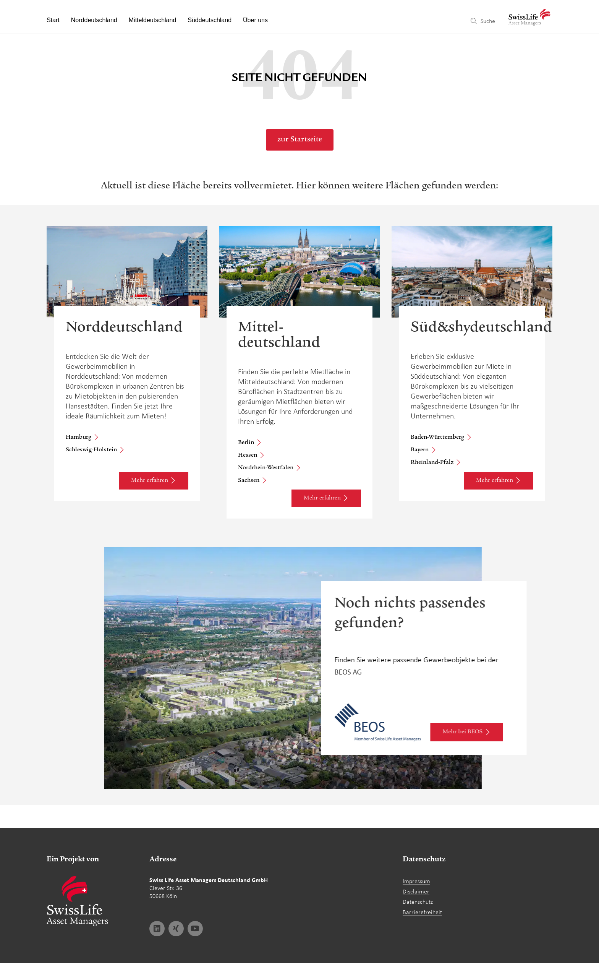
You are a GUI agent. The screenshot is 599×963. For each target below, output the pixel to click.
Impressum (416, 881)
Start (53, 20)
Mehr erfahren (149, 481)
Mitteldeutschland (152, 20)
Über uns (255, 20)
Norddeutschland (94, 20)
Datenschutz (418, 901)
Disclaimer (416, 891)
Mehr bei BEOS (463, 749)
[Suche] (474, 21)
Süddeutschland (210, 20)
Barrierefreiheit (422, 912)
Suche (488, 21)
